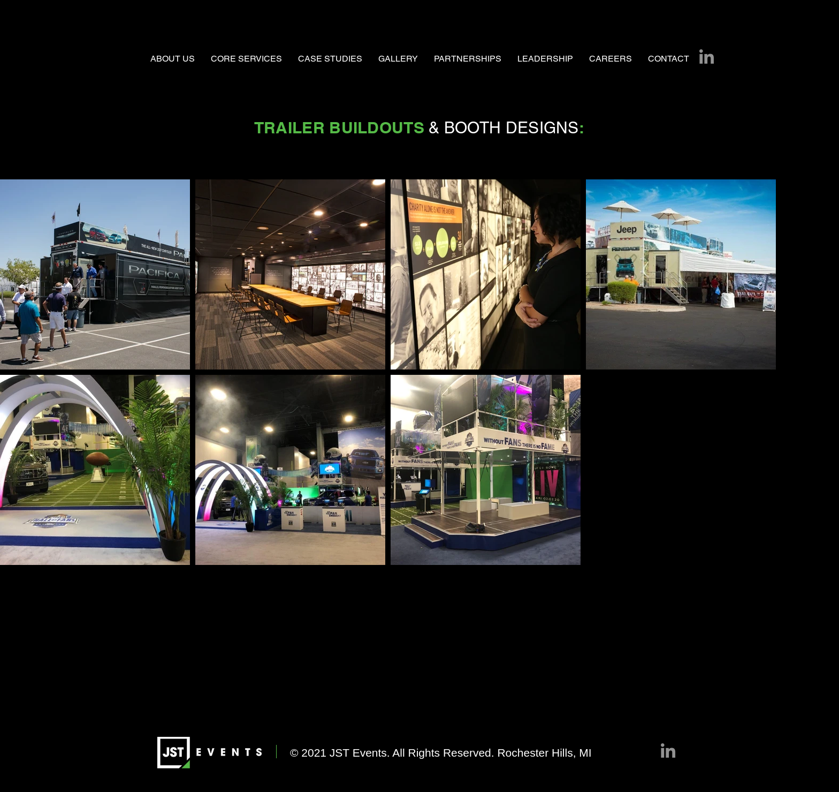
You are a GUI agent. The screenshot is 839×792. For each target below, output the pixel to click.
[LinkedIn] (706, 56)
